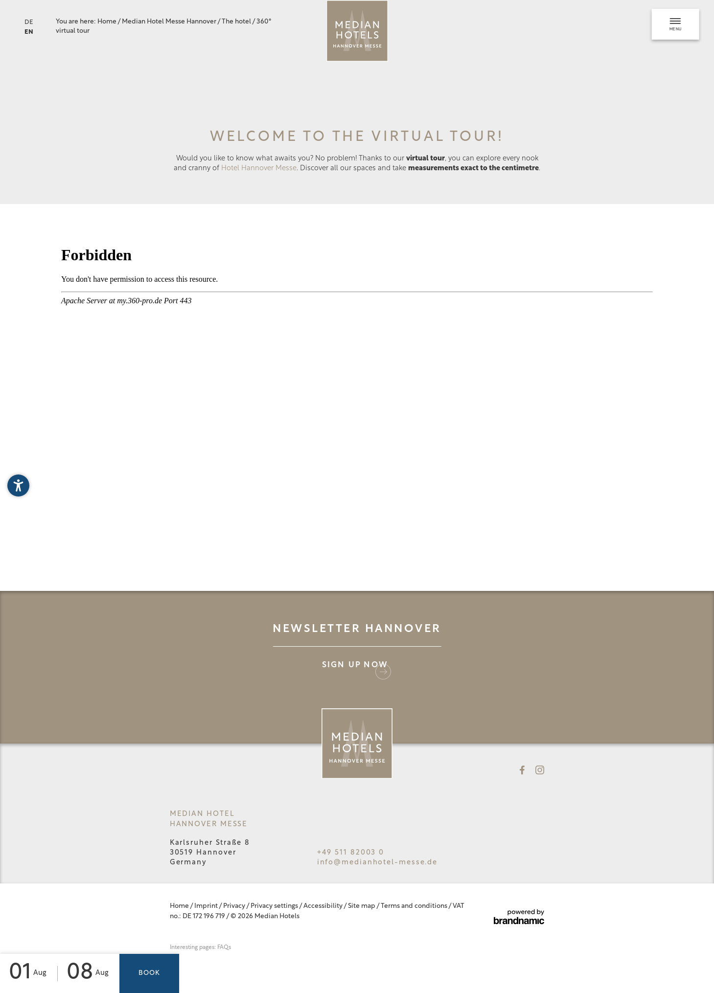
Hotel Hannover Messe (259, 168)
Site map (362, 906)
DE (28, 22)
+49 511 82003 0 (351, 853)
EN (29, 32)
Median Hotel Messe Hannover (169, 22)
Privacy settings (275, 906)
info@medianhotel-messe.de (377, 862)
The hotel (237, 22)
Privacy (234, 906)
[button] (18, 485)
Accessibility (323, 906)
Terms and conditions (414, 906)
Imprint (206, 906)
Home (107, 22)
